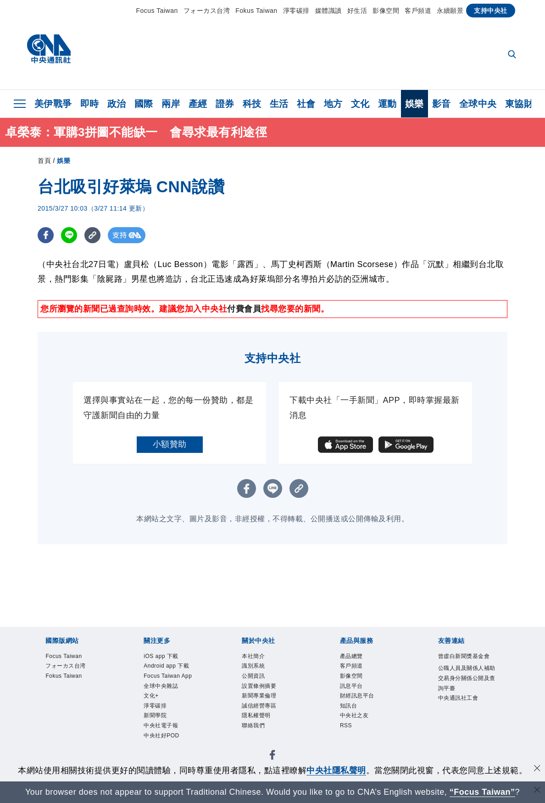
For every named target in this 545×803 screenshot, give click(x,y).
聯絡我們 (258, 741)
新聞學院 (160, 754)
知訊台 (352, 718)
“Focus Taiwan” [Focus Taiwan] (482, 792)
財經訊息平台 (364, 705)
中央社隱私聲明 (336, 770)
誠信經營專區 (266, 718)
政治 (116, 104)
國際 (143, 104)
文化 (360, 104)
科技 (252, 104)
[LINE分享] (69, 235)
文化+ (154, 729)
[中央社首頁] (49, 51)
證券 (225, 104)
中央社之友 (360, 729)
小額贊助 (170, 444)
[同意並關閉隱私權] (537, 769)
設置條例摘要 (266, 693)
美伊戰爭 (53, 104)
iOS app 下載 (168, 657)
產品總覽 (356, 657)
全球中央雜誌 (168, 718)
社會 (306, 104)
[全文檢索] (513, 55)
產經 (198, 104)
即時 (89, 104)
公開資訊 (258, 681)
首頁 (44, 160)
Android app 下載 (171, 675)
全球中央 (478, 104)
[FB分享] (46, 235)
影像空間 (386, 10)
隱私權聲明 (262, 729)
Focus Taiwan (157, 10)
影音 (441, 104)
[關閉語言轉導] (537, 791)
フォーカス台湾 (207, 10)
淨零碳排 (296, 10)
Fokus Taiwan (256, 10)
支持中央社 (490, 10)
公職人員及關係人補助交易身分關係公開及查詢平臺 (466, 699)
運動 (387, 104)
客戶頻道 (418, 10)
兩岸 (170, 104)
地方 (333, 104)
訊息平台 (356, 693)
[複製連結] (92, 235)
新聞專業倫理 (266, 705)
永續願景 (450, 10)
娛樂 (414, 104)
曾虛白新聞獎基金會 (466, 663)
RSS (348, 741)
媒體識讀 (328, 10)
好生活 (357, 10)
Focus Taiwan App (169, 699)
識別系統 (258, 669)
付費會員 (244, 308)
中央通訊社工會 (466, 730)
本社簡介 (258, 657)
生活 (279, 104)
